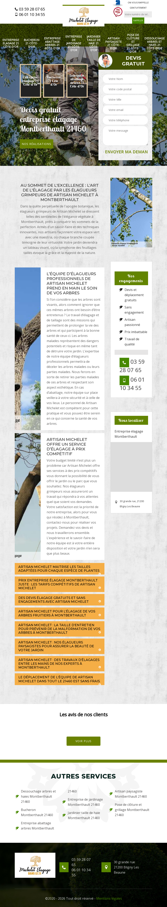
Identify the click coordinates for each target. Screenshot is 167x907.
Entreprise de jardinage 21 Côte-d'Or (73, 43)
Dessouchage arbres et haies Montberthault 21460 (36, 796)
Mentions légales (109, 898)
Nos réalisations (36, 144)
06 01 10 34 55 (30, 14)
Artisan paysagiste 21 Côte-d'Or (113, 43)
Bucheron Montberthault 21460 (34, 812)
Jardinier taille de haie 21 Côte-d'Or (93, 43)
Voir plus (83, 741)
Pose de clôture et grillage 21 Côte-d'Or (132, 43)
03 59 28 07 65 (30, 9)
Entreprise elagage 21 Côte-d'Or (10, 43)
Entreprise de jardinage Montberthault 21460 (83, 802)
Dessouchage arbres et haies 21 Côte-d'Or (154, 43)
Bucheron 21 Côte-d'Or (31, 43)
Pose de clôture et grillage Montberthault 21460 (129, 809)
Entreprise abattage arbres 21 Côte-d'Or (52, 43)
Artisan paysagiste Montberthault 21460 (128, 794)
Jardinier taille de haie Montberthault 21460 (81, 815)
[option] (30, 81)
